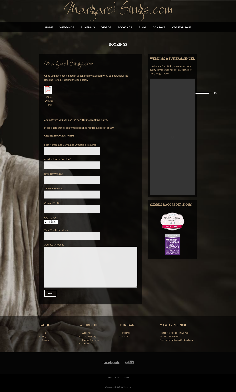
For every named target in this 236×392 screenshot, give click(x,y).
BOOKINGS (125, 27)
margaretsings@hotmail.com (179, 340)
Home (49, 27)
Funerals (88, 27)
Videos (106, 27)
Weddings (66, 27)
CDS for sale (181, 27)
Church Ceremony (90, 340)
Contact (159, 27)
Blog (142, 27)
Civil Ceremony (89, 336)
